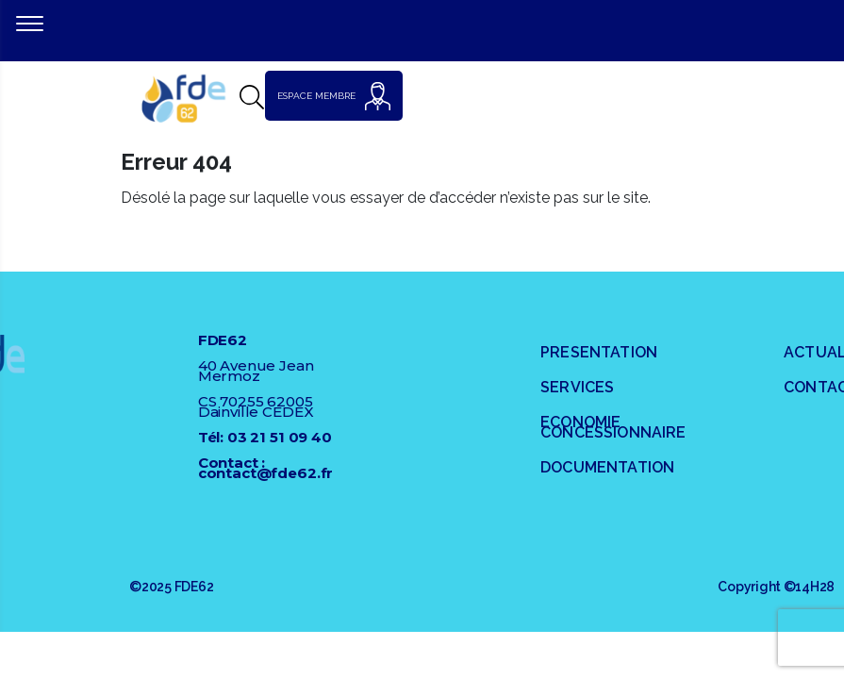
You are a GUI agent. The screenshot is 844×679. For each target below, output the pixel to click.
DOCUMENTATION (607, 467)
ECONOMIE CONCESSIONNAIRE (613, 427)
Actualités (814, 352)
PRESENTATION (598, 352)
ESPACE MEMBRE (333, 96)
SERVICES (577, 387)
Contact (814, 387)
